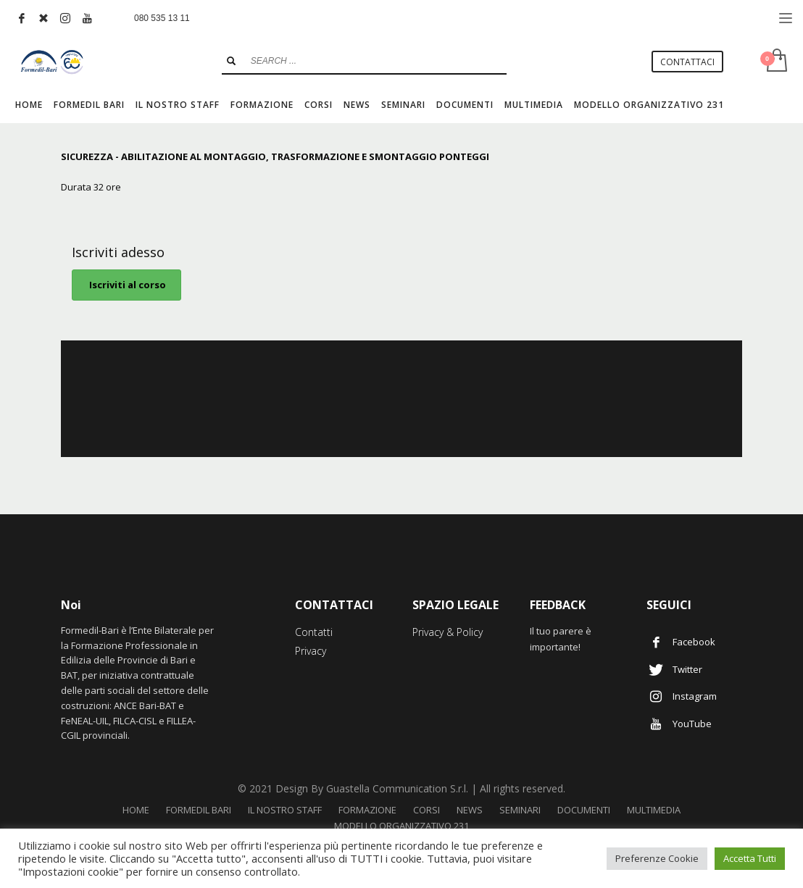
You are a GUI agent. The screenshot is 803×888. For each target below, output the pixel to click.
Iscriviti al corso (126, 284)
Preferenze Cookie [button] (657, 858)
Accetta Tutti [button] (749, 858)
